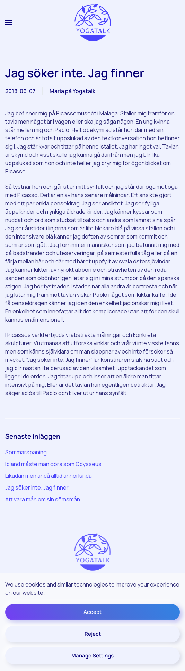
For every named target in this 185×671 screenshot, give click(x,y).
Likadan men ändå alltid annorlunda (48, 476)
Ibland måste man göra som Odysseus (53, 464)
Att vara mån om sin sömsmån (42, 499)
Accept (92, 612)
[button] (8, 22)
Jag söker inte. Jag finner (37, 487)
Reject (93, 633)
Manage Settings (92, 655)
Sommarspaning (26, 452)
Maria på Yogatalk (72, 91)
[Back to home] (92, 23)
